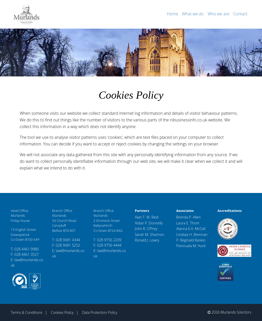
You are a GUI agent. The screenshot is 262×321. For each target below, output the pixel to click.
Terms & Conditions (26, 312)
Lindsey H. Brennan (192, 234)
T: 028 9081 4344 (66, 239)
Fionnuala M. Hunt (191, 245)
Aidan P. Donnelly (149, 223)
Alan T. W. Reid (146, 217)
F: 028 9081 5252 (66, 245)
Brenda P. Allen (188, 217)
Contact (240, 13)
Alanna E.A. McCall (190, 228)
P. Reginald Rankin (191, 240)
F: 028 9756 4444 (107, 245)
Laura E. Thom (187, 223)
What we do (193, 13)
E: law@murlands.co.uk (27, 262)
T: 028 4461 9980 (25, 249)
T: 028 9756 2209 (107, 239)
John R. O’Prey (146, 228)
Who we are (218, 13)
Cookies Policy (62, 312)
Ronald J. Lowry (147, 240)
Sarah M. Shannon (149, 234)
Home (172, 13)
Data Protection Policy (99, 312)
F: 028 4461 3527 (25, 254)
